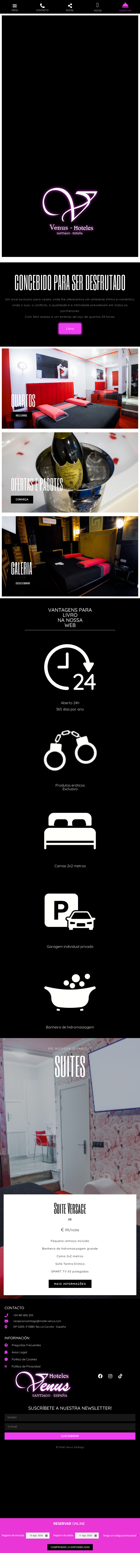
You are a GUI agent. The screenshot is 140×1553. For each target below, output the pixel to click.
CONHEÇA (22, 499)
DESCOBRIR (23, 583)
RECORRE (21, 415)
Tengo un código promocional (120, 1535)
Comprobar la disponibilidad (70, 1547)
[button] (14, 5)
